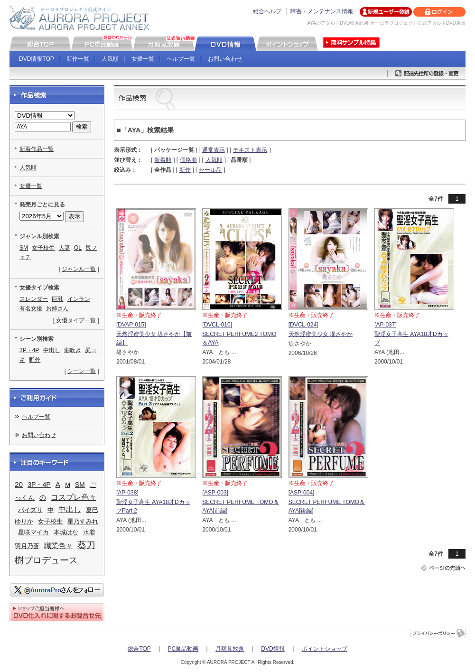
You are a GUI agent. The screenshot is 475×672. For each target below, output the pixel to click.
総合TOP (139, 648)
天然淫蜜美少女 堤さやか (321, 334)
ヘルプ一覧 (181, 59)
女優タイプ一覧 (76, 320)
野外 (34, 359)
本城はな (66, 532)
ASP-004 (301, 492)
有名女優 (30, 308)
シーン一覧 (81, 371)
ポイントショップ (324, 648)
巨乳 (57, 299)
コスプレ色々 (73, 497)
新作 (185, 170)
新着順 (162, 160)
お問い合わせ (225, 59)
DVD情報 (272, 648)
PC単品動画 (183, 648)
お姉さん (57, 308)
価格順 (188, 160)
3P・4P (29, 350)
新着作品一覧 (36, 149)
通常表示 (213, 150)
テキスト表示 (250, 150)
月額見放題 (229, 648)
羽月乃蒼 (27, 546)
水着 (89, 532)
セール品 (210, 170)
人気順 (110, 59)
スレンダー (33, 299)
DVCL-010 (217, 324)
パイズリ (30, 509)
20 (19, 484)
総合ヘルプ (267, 11)
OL (78, 247)
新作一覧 (77, 59)
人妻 (64, 247)
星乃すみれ (82, 521)
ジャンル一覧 (79, 269)
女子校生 (43, 247)
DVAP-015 (131, 324)
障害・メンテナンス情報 (321, 11)
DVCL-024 (303, 324)
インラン (78, 299)
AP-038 (127, 492)
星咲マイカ (33, 532)
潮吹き (72, 350)
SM (23, 247)
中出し (51, 350)
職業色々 (58, 545)
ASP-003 (215, 492)
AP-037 (385, 324)
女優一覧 (142, 59)
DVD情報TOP (36, 59)
